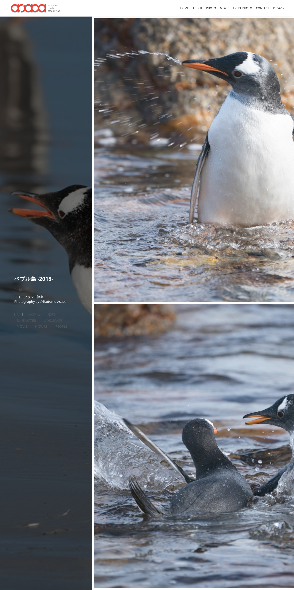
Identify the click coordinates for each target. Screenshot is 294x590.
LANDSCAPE (53, 320)
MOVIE (22, 326)
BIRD (52, 314)
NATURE (41, 326)
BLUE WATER (26, 320)
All (18, 314)
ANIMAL (34, 314)
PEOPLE (61, 326)
